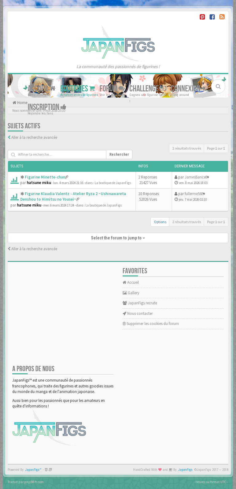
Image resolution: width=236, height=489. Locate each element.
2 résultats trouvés (186, 148)
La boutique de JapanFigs (113, 183)
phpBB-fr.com (34, 482)
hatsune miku (39, 182)
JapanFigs (185, 470)
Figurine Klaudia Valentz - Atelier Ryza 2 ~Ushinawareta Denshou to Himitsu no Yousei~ (73, 196)
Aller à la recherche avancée (34, 137)
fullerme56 (193, 193)
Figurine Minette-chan (45, 177)
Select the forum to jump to (118, 237)
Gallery (131, 292)
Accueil (42, 89)
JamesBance (195, 177)
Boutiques (77, 89)
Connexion (189, 89)
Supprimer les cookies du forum (151, 323)
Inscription (47, 107)
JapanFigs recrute (140, 303)
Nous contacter (138, 313)
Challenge (147, 89)
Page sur (216, 148)
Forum (112, 89)
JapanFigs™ (33, 470)
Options (160, 221)
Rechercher (119, 154)
